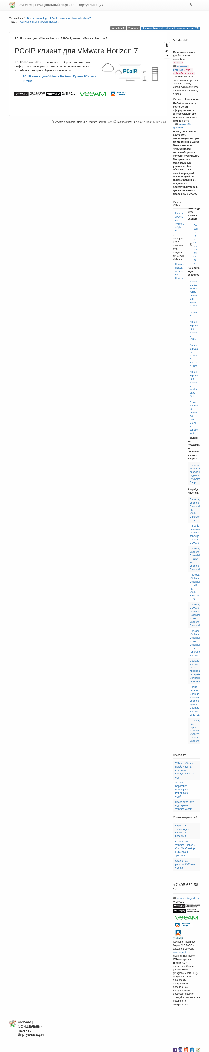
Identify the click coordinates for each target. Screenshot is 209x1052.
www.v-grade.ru (181, 952)
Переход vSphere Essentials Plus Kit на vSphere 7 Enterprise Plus (195, 587)
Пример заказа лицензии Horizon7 (179, 273)
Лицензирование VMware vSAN (194, 331)
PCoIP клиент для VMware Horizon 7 (70, 18)
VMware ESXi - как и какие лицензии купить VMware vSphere (194, 298)
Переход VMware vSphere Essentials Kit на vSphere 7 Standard (195, 615)
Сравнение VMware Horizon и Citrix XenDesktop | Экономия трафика (185, 848)
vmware (133, 28)
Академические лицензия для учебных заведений (194, 418)
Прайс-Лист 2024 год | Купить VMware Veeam (184, 805)
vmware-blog (40, 18)
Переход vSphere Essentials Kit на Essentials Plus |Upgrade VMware (195, 643)
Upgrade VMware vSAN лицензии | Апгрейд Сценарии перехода (195, 671)
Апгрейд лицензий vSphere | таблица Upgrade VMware (195, 534)
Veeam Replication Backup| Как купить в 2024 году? (182, 789)
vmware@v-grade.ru (182, 126)
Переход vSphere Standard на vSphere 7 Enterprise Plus (195, 510)
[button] (192, 5)
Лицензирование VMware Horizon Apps (194, 355)
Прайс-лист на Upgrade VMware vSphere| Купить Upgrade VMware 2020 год (194, 701)
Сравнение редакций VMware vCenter (185, 864)
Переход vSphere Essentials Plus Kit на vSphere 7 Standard (195, 559)
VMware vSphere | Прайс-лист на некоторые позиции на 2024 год (185, 770)
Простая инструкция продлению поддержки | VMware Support (196, 474)
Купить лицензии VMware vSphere (179, 222)
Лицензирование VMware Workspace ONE (194, 384)
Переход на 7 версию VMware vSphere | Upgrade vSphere (195, 730)
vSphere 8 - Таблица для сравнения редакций (182, 830)
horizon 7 (118, 28)
